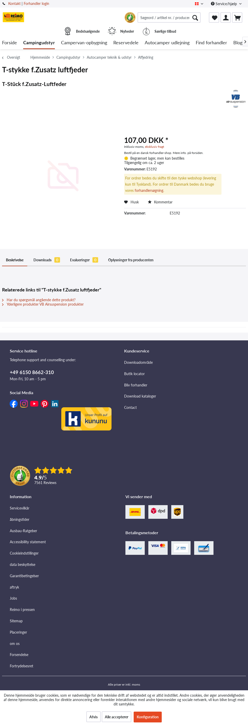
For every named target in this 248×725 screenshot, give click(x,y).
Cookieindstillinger (24, 553)
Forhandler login (36, 3)
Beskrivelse (14, 260)
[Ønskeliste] (214, 17)
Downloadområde (138, 362)
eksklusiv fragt (154, 147)
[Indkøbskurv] (237, 17)
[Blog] (237, 43)
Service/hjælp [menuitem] (224, 4)
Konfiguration (148, 717)
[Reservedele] (126, 43)
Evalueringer (84, 260)
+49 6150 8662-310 (32, 372)
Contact (130, 407)
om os (15, 643)
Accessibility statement (28, 542)
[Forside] (9, 43)
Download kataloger (140, 396)
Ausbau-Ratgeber (23, 531)
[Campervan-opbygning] (84, 43)
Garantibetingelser (24, 576)
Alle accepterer (116, 717)
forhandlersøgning (149, 190)
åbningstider (19, 519)
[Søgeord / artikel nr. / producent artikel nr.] (169, 17)
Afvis (93, 717)
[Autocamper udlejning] (167, 43)
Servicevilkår (19, 508)
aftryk (14, 587)
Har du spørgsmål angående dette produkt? (38, 300)
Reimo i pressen (22, 609)
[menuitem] (169, 17)
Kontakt (14, 3)
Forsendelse (19, 654)
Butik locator (134, 374)
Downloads (46, 260)
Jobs (13, 598)
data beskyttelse (22, 564)
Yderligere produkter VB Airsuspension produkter (43, 304)
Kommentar (160, 202)
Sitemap (16, 621)
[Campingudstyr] (39, 43)
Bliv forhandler (135, 385)
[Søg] (195, 17)
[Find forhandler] (211, 43)
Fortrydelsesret (21, 666)
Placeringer (18, 632)
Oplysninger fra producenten (130, 260)
